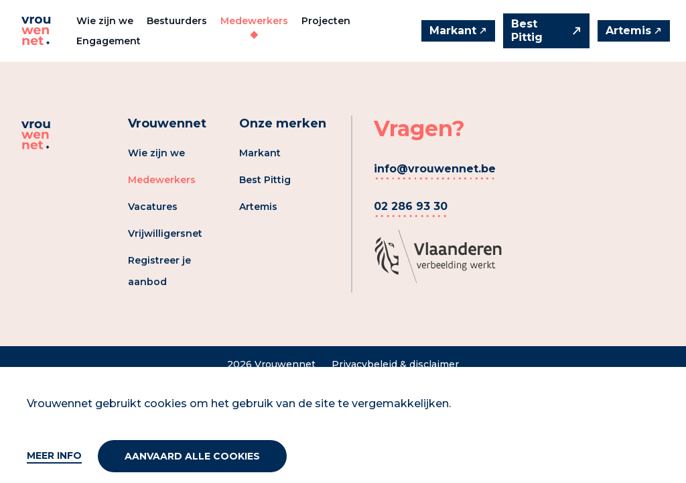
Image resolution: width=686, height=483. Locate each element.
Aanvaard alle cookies (192, 456)
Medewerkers (254, 21)
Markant (260, 153)
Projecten (325, 21)
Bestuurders (177, 21)
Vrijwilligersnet (165, 233)
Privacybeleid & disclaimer (395, 364)
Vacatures (153, 207)
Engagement (108, 41)
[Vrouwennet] (36, 31)
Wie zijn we (104, 21)
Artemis (258, 207)
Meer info (54, 455)
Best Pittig (265, 180)
